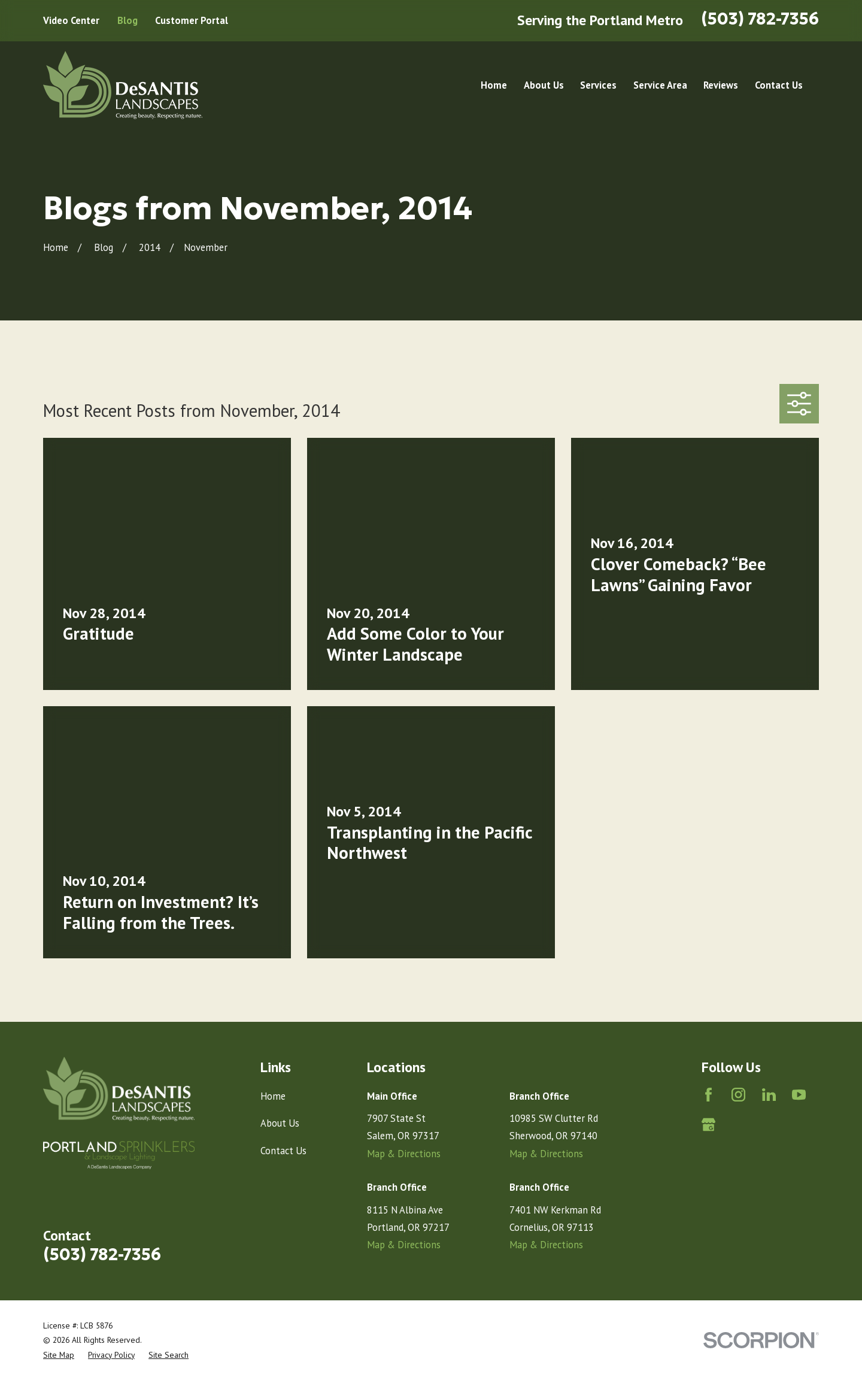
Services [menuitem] (598, 85)
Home (273, 1096)
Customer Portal (191, 20)
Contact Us (283, 1150)
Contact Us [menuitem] (779, 85)
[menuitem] (58, 1355)
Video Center (71, 20)
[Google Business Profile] (708, 1124)
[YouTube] (799, 1094)
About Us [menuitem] (544, 85)
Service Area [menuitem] (660, 85)
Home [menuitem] (494, 85)
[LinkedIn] (769, 1094)
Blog (127, 20)
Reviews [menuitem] (720, 85)
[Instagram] (738, 1094)
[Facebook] (708, 1094)
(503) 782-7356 (760, 18)
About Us (279, 1123)
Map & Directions (404, 1153)
